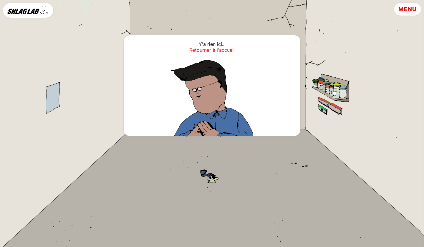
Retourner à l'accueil (212, 50)
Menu (407, 9)
